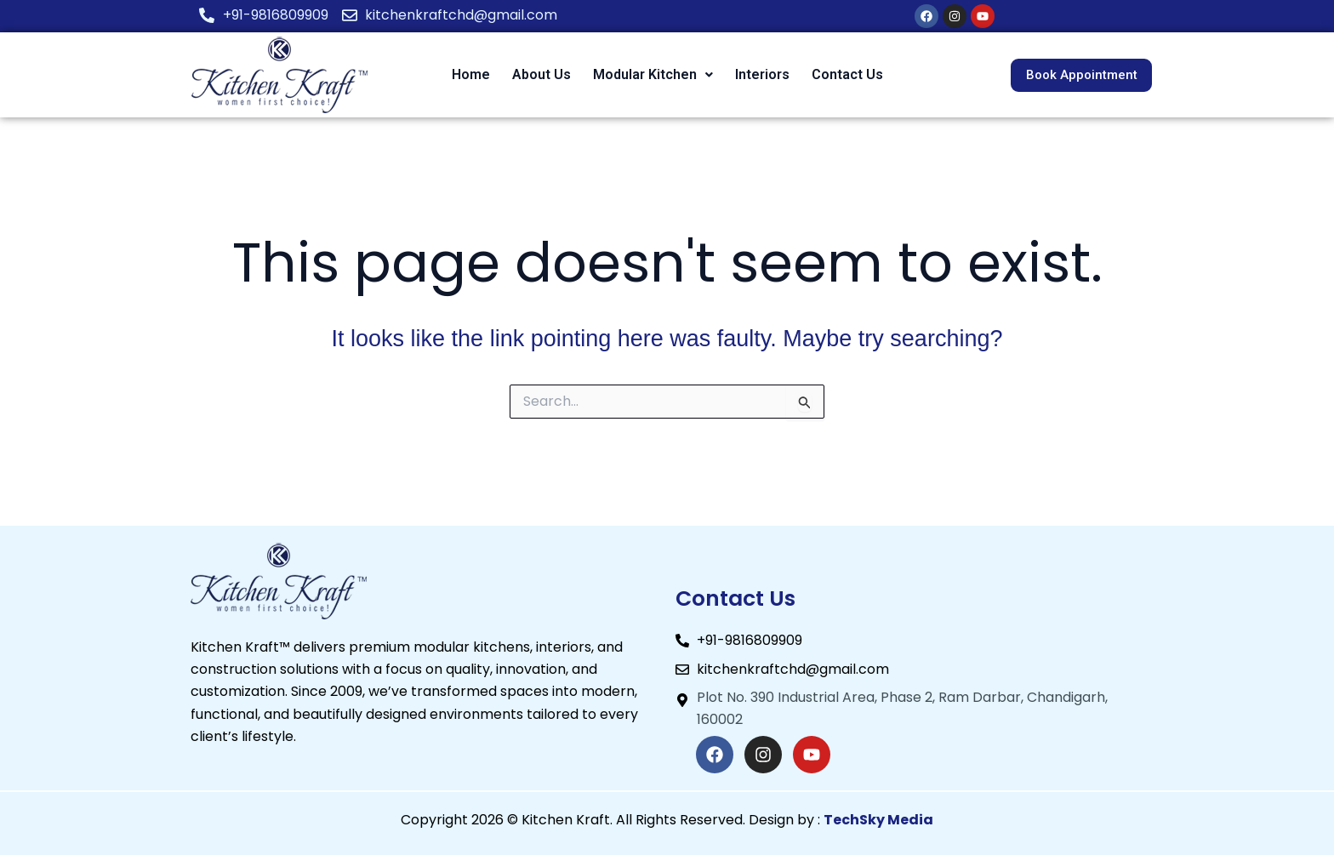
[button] (653, 74)
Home (471, 74)
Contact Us (847, 74)
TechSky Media (878, 819)
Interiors (762, 74)
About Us (541, 74)
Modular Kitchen (653, 74)
